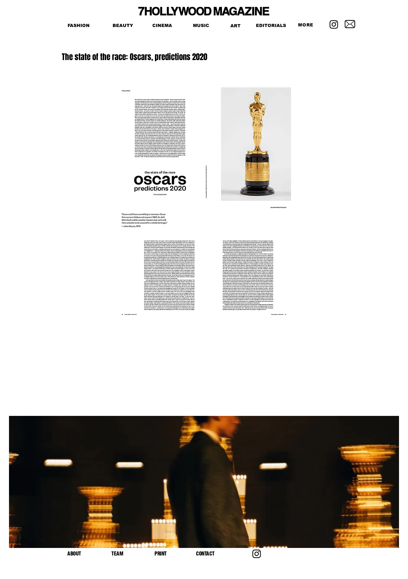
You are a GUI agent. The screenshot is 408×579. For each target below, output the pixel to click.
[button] (305, 24)
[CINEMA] (162, 25)
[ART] (235, 25)
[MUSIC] (201, 25)
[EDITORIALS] (271, 25)
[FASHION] (78, 25)
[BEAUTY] (122, 25)
